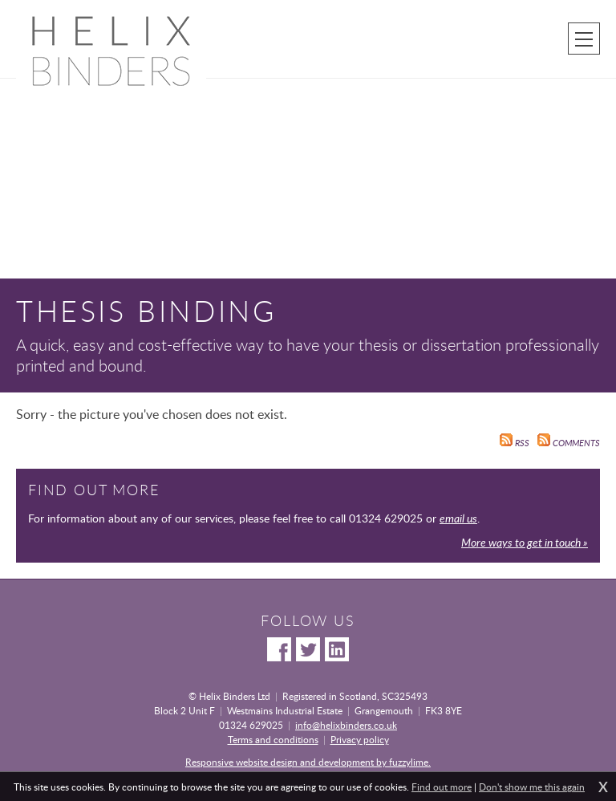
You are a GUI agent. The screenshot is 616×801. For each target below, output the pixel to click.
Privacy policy (359, 739)
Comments (568, 443)
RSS (514, 443)
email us (458, 518)
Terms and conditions (273, 739)
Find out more (441, 786)
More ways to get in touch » (524, 542)
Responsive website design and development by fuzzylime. (308, 761)
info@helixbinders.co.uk (346, 724)
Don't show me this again (532, 786)
